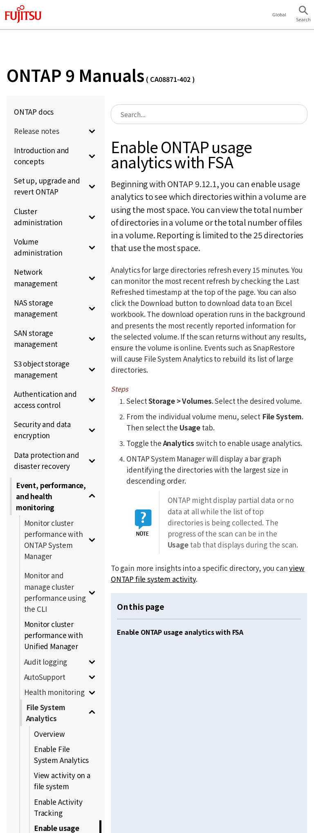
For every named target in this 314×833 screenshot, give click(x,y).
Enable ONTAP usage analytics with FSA (180, 632)
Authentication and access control (45, 399)
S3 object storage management (42, 369)
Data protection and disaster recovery (46, 460)
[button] (303, 15)
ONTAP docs (34, 111)
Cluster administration (38, 216)
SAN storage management (36, 338)
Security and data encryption (42, 429)
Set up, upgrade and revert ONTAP (47, 186)
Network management (36, 277)
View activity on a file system (62, 780)
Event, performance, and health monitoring (51, 496)
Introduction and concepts (41, 155)
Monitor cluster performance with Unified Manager (53, 635)
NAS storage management (36, 308)
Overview (49, 734)
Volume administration (38, 247)
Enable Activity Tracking (58, 807)
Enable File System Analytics (61, 754)
